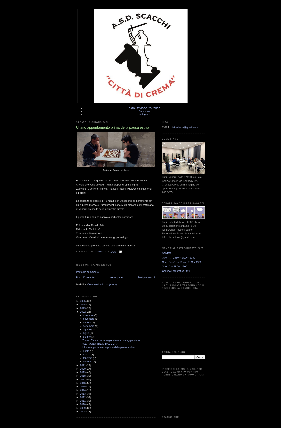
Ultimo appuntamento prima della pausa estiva (108, 347)
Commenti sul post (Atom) (102, 284)
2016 (83, 383)
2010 (83, 404)
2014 (83, 390)
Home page (116, 277)
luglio (86, 333)
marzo (87, 354)
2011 (83, 400)
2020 (83, 368)
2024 (83, 304)
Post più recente (85, 277)
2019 (83, 372)
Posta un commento (87, 271)
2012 (83, 397)
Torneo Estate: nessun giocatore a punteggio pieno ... (112, 340)
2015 (83, 386)
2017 (83, 379)
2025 (83, 301)
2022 (83, 311)
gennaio (88, 361)
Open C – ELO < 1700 (174, 266)
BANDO (166, 253)
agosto (87, 329)
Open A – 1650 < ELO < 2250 (178, 257)
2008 (83, 411)
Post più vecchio (147, 277)
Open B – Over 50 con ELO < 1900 (182, 262)
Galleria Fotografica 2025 (176, 270)
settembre (89, 326)
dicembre (88, 315)
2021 (83, 365)
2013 (83, 393)
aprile (86, 351)
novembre (89, 318)
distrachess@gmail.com (184, 127)
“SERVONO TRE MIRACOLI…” (100, 343)
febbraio (88, 358)
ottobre (87, 322)
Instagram (144, 114)
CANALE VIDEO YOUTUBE (144, 108)
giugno (87, 336)
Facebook (144, 111)
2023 (83, 308)
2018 (83, 375)
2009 (83, 408)
